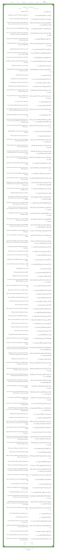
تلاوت (27, 8)
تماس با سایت (24, 548)
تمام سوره (32, 542)
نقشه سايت (28, 548)
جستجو (20, 8)
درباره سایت (32, 548)
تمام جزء (25, 542)
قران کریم (30, 549)
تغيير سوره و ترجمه (35, 8)
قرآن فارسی (27, 549)
